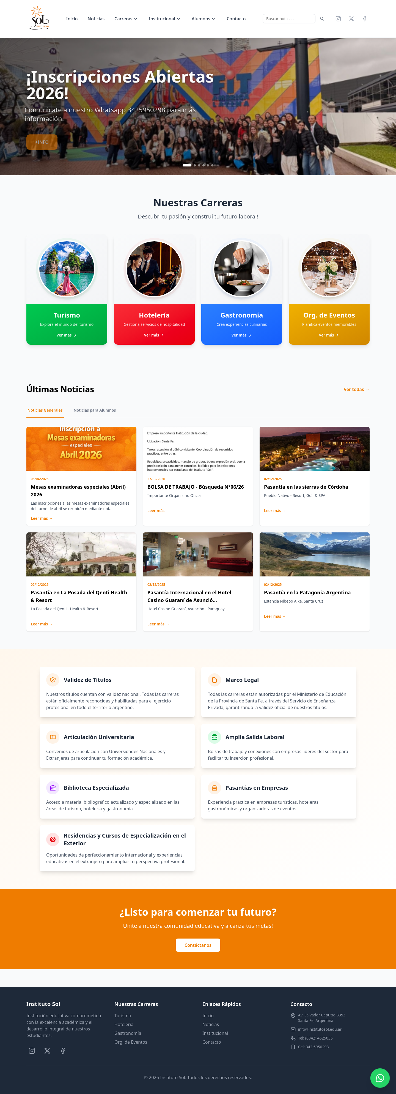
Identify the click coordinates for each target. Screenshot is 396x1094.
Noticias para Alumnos (95, 410)
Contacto (236, 19)
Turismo (122, 1016)
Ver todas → (357, 389)
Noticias (96, 19)
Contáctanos (198, 945)
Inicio (72, 19)
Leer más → (42, 518)
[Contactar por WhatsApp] (380, 1078)
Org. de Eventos (130, 1042)
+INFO (42, 137)
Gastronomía (127, 1033)
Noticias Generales (45, 410)
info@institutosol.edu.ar (320, 1029)
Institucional (215, 1033)
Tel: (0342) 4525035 (315, 1038)
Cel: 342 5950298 (313, 1046)
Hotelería (123, 1024)
